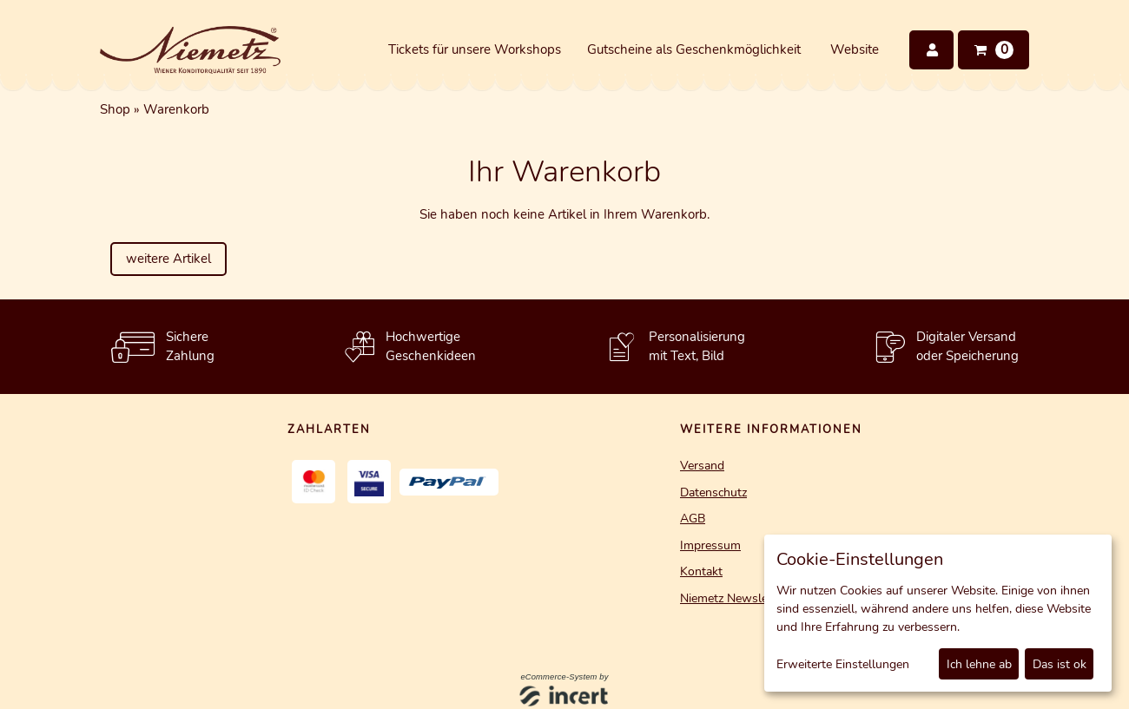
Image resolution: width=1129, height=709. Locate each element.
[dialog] (938, 613)
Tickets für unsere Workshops (474, 49)
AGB (692, 518)
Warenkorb (176, 109)
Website (854, 49)
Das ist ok (1059, 664)
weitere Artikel (168, 258)
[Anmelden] (931, 49)
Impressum (710, 545)
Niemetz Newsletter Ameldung (763, 598)
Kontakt (701, 571)
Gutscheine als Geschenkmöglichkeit (694, 49)
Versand (702, 465)
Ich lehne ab (979, 664)
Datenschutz (713, 492)
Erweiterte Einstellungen (842, 664)
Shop (115, 109)
